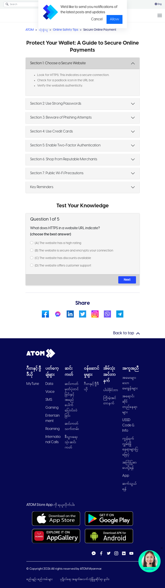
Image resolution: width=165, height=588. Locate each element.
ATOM (29, 30)
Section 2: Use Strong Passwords (55, 104)
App (125, 476)
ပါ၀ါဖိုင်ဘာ (110, 390)
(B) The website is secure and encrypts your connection (74, 250)
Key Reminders (41, 187)
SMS (48, 400)
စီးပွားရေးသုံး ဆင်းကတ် (71, 442)
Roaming (52, 429)
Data (49, 384)
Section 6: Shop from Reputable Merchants (63, 159)
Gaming (51, 408)
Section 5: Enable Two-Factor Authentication (65, 145)
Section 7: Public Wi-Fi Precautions (56, 173)
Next (127, 280)
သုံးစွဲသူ (43, 30)
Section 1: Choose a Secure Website (58, 63)
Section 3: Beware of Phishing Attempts (61, 117)
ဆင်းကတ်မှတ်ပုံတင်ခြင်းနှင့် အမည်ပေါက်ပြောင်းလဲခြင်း (72, 400)
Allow (114, 19)
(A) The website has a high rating (58, 243)
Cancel (97, 19)
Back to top (123, 333)
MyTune (32, 384)
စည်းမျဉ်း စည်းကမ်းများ (39, 579)
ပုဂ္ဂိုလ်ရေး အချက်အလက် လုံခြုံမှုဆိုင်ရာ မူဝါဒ (84, 579)
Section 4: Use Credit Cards (51, 131)
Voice (49, 392)
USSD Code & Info (128, 425)
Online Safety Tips (65, 30)
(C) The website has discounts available (63, 258)
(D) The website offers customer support (63, 265)
